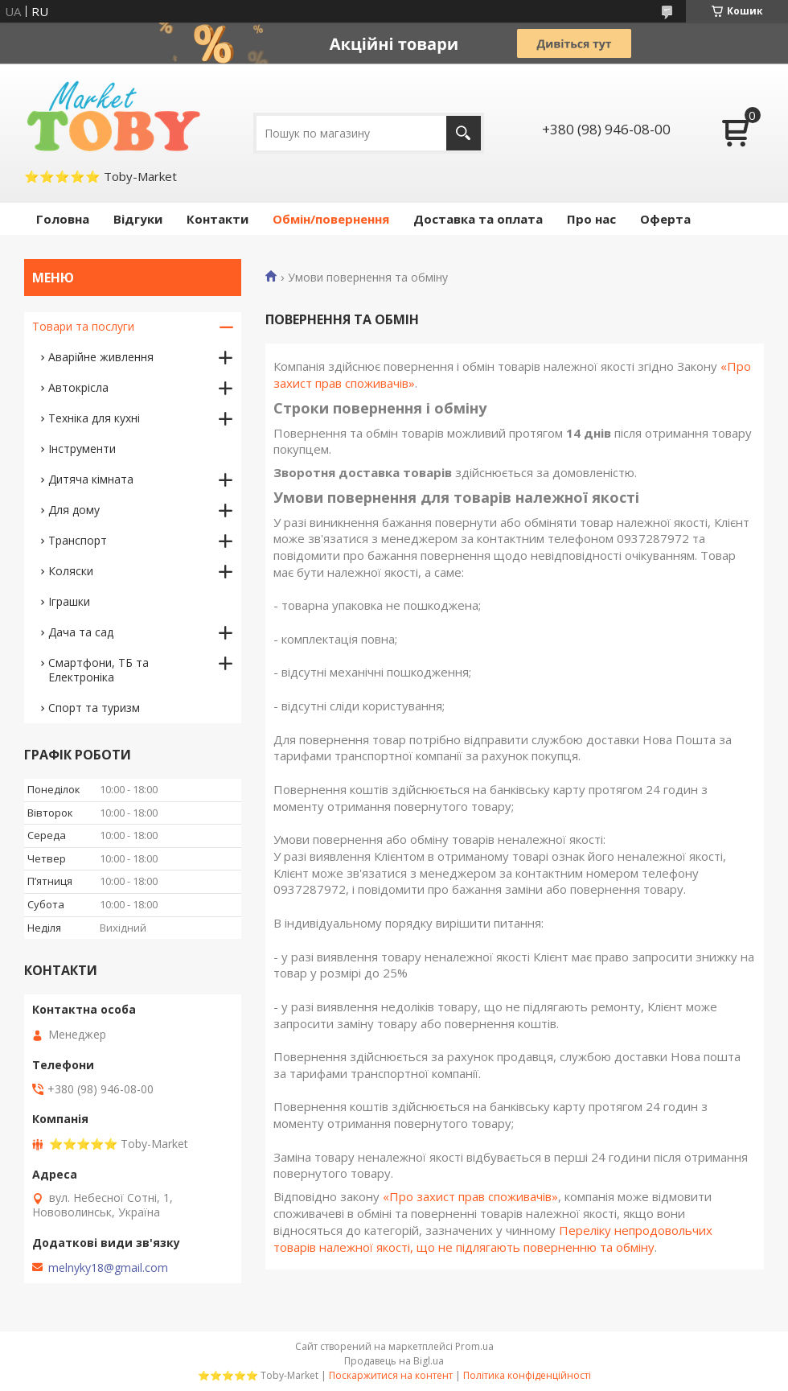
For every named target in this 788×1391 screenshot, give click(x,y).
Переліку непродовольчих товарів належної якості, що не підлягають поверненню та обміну (492, 1238)
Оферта (665, 219)
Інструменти (82, 448)
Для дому (74, 509)
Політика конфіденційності (527, 1375)
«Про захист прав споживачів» (470, 1196)
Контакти (217, 219)
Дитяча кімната (90, 479)
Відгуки (137, 219)
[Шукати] (463, 133)
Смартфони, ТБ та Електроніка (98, 670)
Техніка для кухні (94, 418)
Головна (62, 219)
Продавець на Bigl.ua (394, 1361)
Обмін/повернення (331, 219)
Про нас (591, 219)
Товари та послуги (83, 326)
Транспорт (77, 540)
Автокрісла (78, 387)
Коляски (70, 570)
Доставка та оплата (478, 219)
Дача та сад (80, 632)
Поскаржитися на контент (391, 1375)
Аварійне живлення (101, 356)
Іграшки (69, 601)
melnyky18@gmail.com (108, 1268)
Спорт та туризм (94, 707)
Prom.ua (474, 1346)
